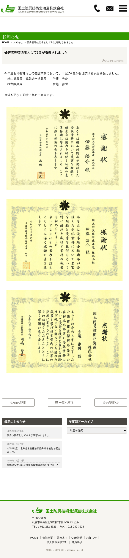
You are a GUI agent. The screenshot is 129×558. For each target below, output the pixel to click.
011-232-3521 (48, 526)
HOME (34, 537)
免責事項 (77, 541)
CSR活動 (76, 537)
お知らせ (91, 537)
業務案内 (62, 537)
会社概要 (47, 537)
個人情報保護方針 (57, 541)
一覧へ (64, 402)
